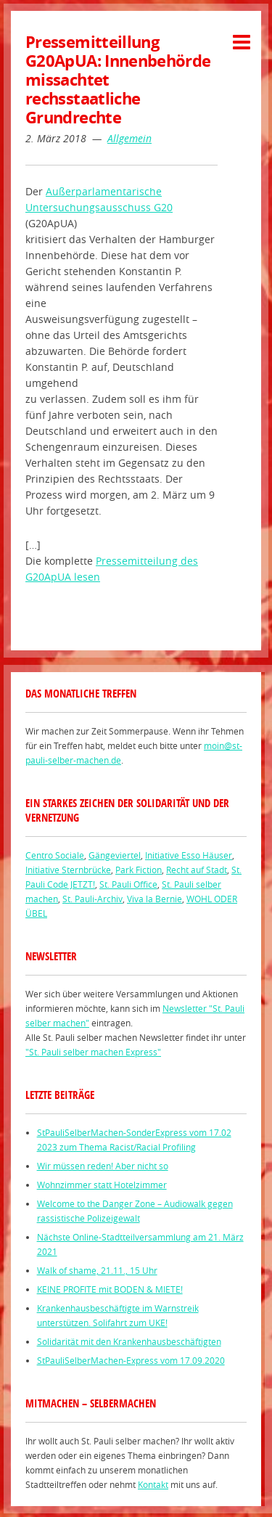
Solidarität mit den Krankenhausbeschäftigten (129, 1341)
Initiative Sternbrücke (68, 869)
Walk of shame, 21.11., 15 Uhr (97, 1270)
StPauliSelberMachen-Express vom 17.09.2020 (131, 1360)
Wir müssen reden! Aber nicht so (102, 1166)
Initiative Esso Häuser (188, 855)
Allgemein (129, 138)
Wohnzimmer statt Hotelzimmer (102, 1184)
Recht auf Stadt (196, 869)
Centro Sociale (54, 855)
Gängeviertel (114, 855)
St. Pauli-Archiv (92, 898)
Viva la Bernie (154, 898)
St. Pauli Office (128, 884)
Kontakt (153, 1484)
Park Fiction (138, 869)
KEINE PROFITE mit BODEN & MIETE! (110, 1289)
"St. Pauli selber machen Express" (93, 1052)
